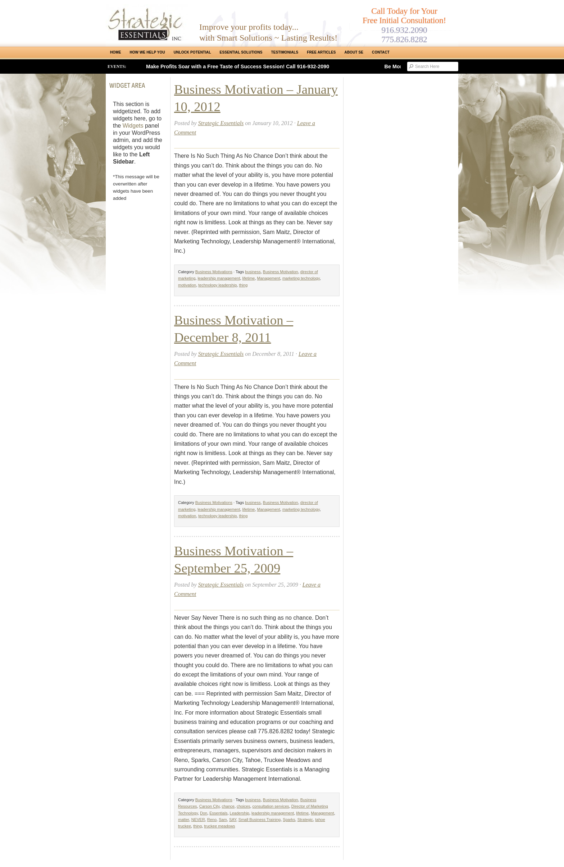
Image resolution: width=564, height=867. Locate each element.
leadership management (218, 278)
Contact (381, 52)
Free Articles (321, 52)
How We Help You (147, 52)
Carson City (209, 806)
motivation (187, 285)
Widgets (133, 126)
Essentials (218, 813)
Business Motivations (213, 272)
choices (243, 806)
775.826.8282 (404, 39)
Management (268, 278)
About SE (354, 52)
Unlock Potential (192, 52)
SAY (232, 819)
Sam (223, 819)
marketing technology (301, 278)
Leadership (239, 813)
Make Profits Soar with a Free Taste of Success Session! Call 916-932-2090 (237, 66)
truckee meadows (219, 826)
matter (183, 819)
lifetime (248, 278)
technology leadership (217, 285)
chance (228, 806)
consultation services (271, 806)
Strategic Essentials (221, 123)
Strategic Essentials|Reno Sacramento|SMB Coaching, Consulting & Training (147, 22)
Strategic (305, 819)
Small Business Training (259, 819)
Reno (212, 819)
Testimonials (285, 52)
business (252, 272)
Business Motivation (280, 272)
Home (115, 52)
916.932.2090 (404, 30)
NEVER (198, 819)
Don (203, 813)
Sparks (289, 819)
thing (243, 285)
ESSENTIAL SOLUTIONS (241, 52)
